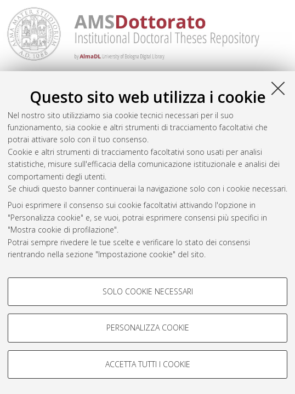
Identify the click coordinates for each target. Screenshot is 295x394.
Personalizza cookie (147, 327)
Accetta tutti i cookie (147, 364)
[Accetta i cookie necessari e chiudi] (278, 88)
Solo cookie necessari (148, 291)
